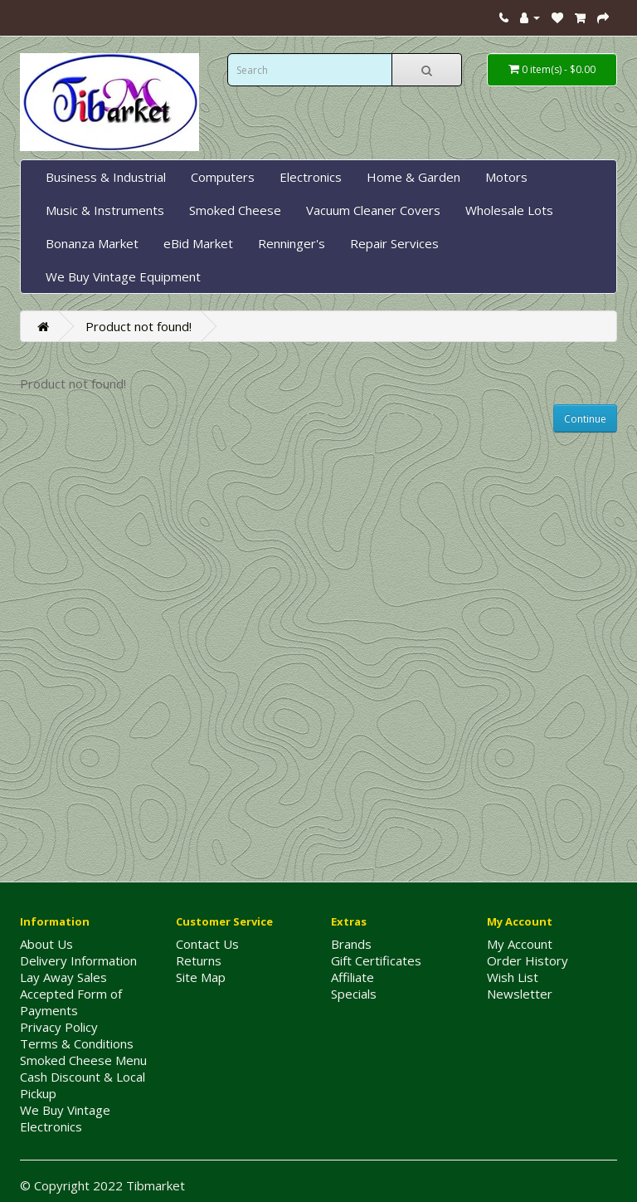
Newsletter (519, 993)
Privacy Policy (59, 1027)
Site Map (201, 977)
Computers (223, 177)
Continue (585, 419)
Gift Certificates (376, 960)
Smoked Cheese (235, 210)
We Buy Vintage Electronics (65, 1118)
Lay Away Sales (63, 977)
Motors (506, 177)
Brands (351, 944)
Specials (354, 993)
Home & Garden (413, 177)
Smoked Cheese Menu (83, 1060)
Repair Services (394, 243)
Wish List (512, 977)
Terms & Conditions (77, 1043)
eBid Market (198, 243)
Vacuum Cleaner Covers (373, 210)
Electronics (311, 177)
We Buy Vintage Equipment (123, 276)
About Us (46, 944)
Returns (198, 960)
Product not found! (138, 326)
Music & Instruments (105, 210)
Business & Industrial (106, 177)
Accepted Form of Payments (71, 1002)
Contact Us (207, 944)
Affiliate (352, 977)
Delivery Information (78, 960)
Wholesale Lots (509, 210)
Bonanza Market (92, 243)
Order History (527, 960)
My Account (519, 944)
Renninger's (291, 243)
